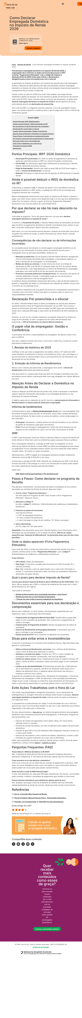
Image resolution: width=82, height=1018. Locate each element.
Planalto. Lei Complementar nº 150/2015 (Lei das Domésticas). (39, 802)
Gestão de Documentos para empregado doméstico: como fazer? (41, 594)
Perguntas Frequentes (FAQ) (22, 146)
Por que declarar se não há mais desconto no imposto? (31, 126)
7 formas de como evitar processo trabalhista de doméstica (39, 599)
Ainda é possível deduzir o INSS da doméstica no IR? (30, 124)
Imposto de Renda (24, 65)
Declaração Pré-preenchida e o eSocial (26, 129)
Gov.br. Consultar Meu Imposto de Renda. (30, 794)
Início (14, 65)
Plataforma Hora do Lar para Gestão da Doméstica (35, 597)
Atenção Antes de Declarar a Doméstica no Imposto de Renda (33, 134)
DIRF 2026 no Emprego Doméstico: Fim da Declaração (37, 474)
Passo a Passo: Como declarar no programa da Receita (31, 136)
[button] (62, 3)
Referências (17, 148)
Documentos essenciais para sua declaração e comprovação (33, 139)
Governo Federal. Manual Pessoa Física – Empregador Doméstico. (40, 798)
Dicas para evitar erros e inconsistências (26, 141)
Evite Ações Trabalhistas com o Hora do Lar (27, 143)
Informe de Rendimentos (42, 411)
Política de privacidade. (41, 947)
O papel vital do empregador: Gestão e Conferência (30, 131)
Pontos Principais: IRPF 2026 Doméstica (26, 121)
